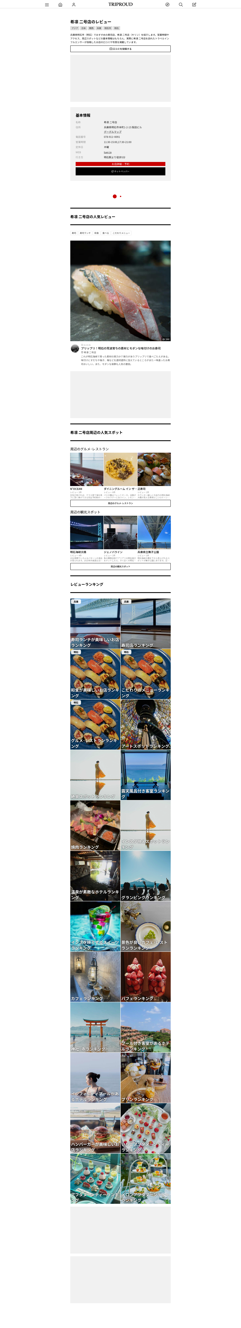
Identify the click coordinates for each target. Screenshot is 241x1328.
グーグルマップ (113, 131)
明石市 (108, 28)
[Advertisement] (120, 78)
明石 (116, 28)
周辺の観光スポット (120, 566)
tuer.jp (108, 152)
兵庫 (99, 28)
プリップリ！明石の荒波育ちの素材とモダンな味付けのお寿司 (126, 350)
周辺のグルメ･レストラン (120, 503)
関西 (91, 28)
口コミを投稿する (120, 48)
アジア (75, 28)
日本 (83, 28)
